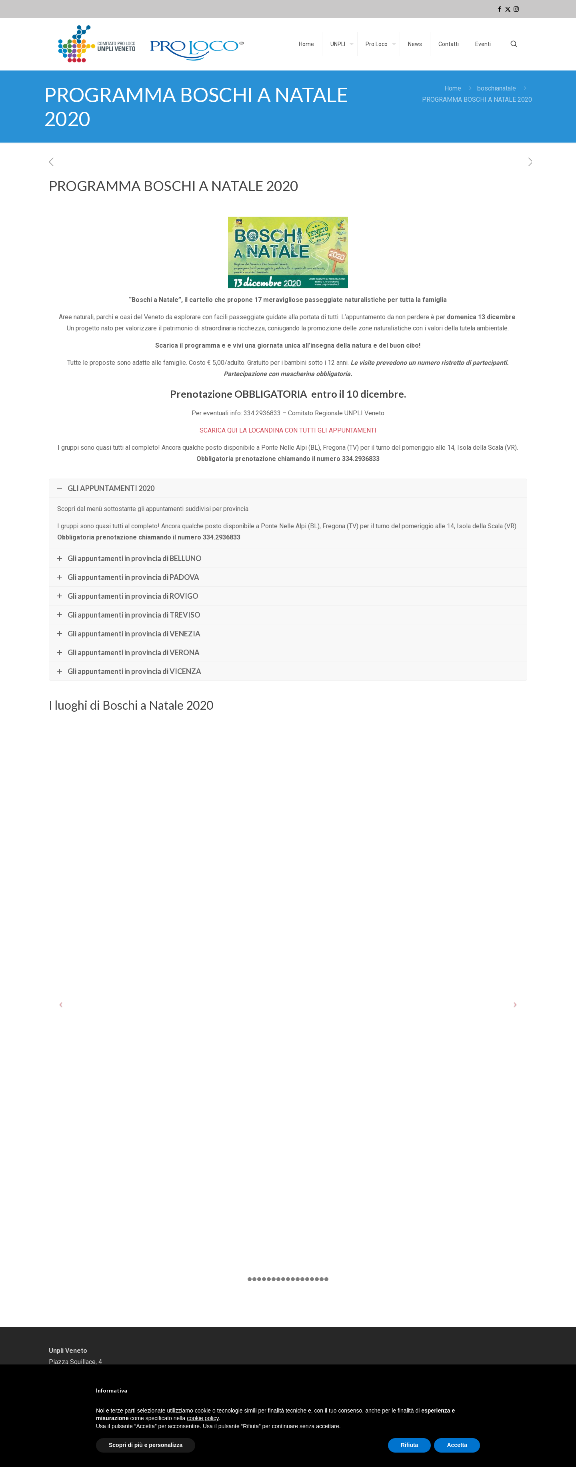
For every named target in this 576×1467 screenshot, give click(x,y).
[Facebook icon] (499, 9)
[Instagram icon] (516, 9)
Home (452, 88)
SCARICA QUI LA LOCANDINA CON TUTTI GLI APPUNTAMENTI (288, 430)
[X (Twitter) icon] (508, 9)
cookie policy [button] (202, 1418)
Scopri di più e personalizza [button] (145, 1445)
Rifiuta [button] (409, 1445)
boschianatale (496, 88)
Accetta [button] (457, 1445)
